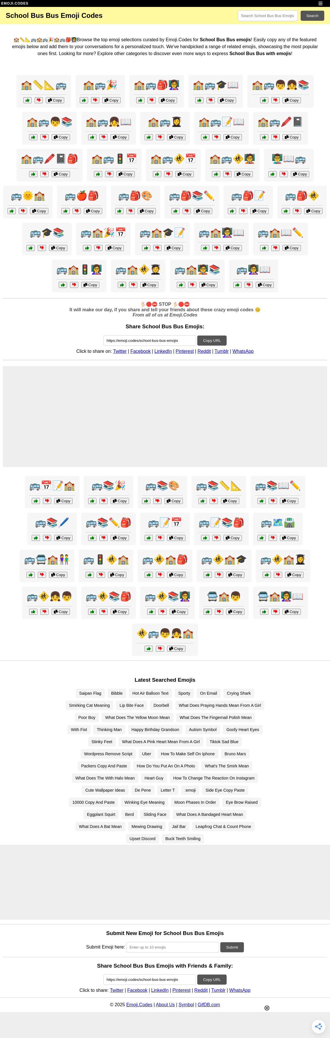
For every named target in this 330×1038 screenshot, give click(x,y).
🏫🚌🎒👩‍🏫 (157, 85)
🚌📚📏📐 (219, 485)
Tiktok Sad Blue (224, 741)
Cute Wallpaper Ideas (105, 790)
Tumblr (222, 351)
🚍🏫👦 (224, 596)
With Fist (79, 729)
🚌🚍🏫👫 (47, 559)
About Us (165, 1004)
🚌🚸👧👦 (49, 596)
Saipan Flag (90, 693)
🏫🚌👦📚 (49, 122)
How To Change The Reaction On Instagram (214, 778)
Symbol (186, 1004)
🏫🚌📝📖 (221, 122)
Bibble (117, 693)
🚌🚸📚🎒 (109, 596)
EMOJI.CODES (14, 3)
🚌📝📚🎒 (221, 522)
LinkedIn (163, 351)
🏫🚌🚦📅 (114, 158)
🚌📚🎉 (108, 485)
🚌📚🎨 (162, 485)
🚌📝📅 (165, 522)
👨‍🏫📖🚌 (289, 158)
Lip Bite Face (132, 705)
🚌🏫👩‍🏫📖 (221, 232)
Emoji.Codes (139, 1004)
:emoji (190, 790)
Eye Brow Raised (241, 802)
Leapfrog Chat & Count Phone (223, 826)
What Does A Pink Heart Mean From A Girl (161, 741)
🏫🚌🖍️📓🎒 (49, 158)
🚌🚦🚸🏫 (106, 559)
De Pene (143, 790)
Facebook (140, 351)
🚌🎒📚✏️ (192, 195)
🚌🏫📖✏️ (280, 232)
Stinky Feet (102, 741)
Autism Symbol (203, 729)
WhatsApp (243, 351)
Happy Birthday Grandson (155, 729)
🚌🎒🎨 (135, 195)
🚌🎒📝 (248, 195)
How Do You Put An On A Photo (166, 766)
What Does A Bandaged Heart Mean (209, 814)
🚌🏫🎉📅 (103, 232)
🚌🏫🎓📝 (162, 232)
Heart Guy (154, 778)
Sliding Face (155, 814)
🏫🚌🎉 (100, 85)
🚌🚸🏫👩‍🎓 (283, 559)
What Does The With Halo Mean (105, 778)
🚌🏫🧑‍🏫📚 (197, 269)
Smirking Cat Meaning (89, 705)
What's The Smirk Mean (227, 766)
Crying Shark (239, 693)
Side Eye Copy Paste (225, 790)
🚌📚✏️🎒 (109, 522)
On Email (208, 693)
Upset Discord (142, 838)
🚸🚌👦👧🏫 (165, 633)
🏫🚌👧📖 (109, 122)
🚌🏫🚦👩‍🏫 (79, 269)
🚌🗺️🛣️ (278, 522)
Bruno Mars (235, 754)
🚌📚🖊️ (52, 522)
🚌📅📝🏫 (52, 485)
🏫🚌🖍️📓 (280, 122)
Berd (129, 814)
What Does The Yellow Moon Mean (137, 717)
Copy (55, 100)
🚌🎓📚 (47, 232)
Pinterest (185, 351)
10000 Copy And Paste (93, 802)
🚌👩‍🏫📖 (253, 269)
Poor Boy (86, 717)
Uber (146, 754)
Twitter (120, 351)
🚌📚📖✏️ (278, 485)
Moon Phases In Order (195, 802)
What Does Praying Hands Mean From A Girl (220, 705)
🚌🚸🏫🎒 (165, 559)
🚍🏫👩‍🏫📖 (280, 596)
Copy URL (212, 340)
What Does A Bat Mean (100, 826)
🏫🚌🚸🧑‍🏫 (232, 158)
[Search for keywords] (268, 15)
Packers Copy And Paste (104, 766)
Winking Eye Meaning (144, 802)
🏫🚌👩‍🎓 (165, 122)
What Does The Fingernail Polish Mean (216, 717)
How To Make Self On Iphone (188, 754)
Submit (232, 947)
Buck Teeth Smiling (182, 838)
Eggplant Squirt (101, 814)
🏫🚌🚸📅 (173, 158)
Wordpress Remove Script (108, 754)
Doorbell (161, 705)
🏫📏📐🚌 (44, 85)
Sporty (184, 693)
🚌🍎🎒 (82, 195)
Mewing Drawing (147, 826)
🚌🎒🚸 (302, 195)
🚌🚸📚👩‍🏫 (168, 596)
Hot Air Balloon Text (150, 693)
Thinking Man (109, 729)
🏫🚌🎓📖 (216, 85)
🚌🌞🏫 (28, 195)
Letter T (168, 790)
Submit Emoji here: (105, 947)
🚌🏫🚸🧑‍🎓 (138, 269)
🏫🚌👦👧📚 (280, 85)
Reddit (204, 351)
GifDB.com (209, 1004)
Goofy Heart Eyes (242, 729)
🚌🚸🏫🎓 (224, 559)
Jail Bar (179, 826)
